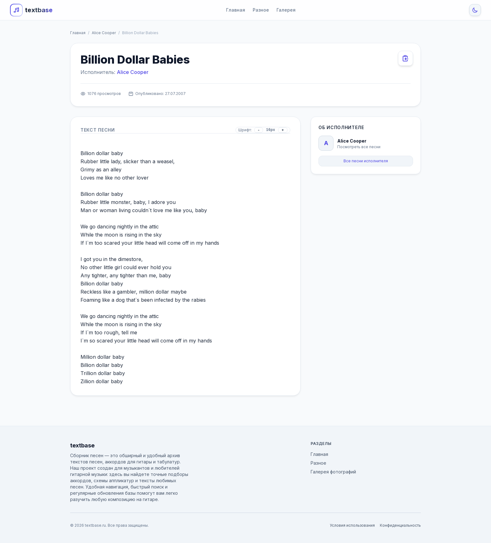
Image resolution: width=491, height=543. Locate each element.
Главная (235, 10)
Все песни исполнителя (366, 161)
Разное (261, 10)
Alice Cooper (104, 32)
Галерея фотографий (333, 471)
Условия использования (352, 525)
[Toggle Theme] (475, 10)
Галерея (286, 10)
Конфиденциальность (400, 525)
